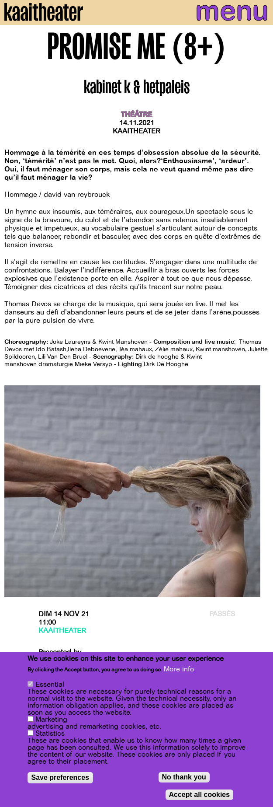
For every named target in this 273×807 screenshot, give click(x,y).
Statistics (50, 733)
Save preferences (60, 777)
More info (179, 669)
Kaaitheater (136, 131)
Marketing (51, 719)
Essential (49, 684)
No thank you (184, 777)
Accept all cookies (199, 794)
